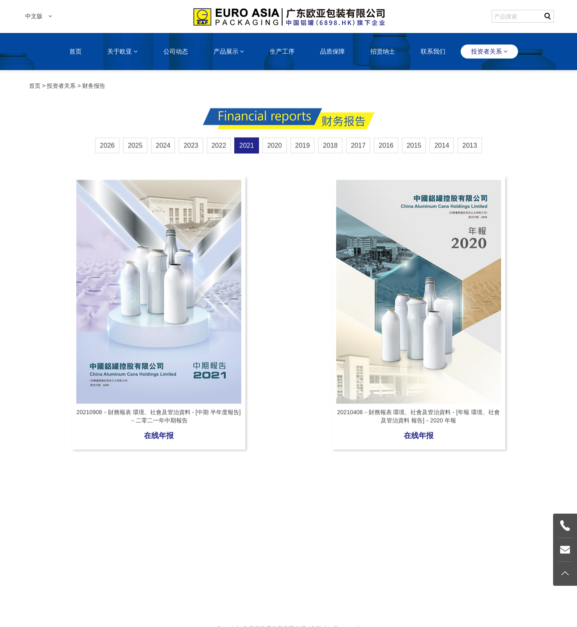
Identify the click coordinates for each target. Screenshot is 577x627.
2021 (246, 147)
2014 (441, 147)
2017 (358, 147)
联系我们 (433, 51)
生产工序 (282, 51)
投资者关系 (489, 51)
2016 (386, 147)
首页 (75, 51)
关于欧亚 (122, 51)
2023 (191, 147)
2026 (107, 147)
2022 (219, 147)
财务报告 (94, 85)
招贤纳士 (382, 51)
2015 (414, 147)
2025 (135, 147)
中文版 (38, 16)
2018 (330, 147)
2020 (274, 147)
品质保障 (332, 51)
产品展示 (229, 51)
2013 (469, 147)
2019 (302, 147)
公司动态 (175, 51)
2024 (163, 147)
